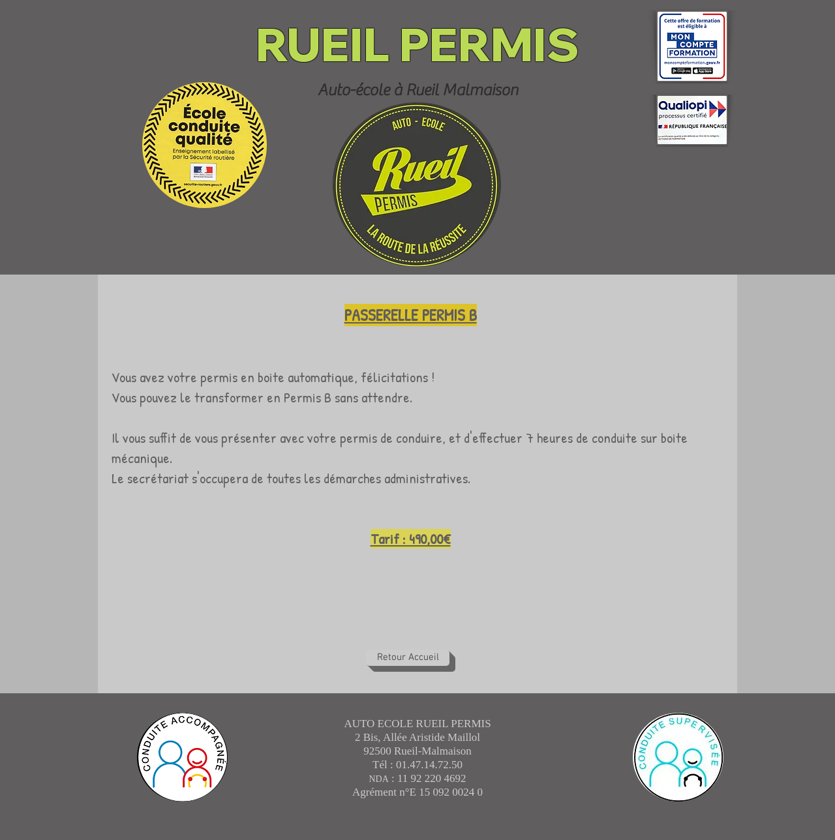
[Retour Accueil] (407, 658)
